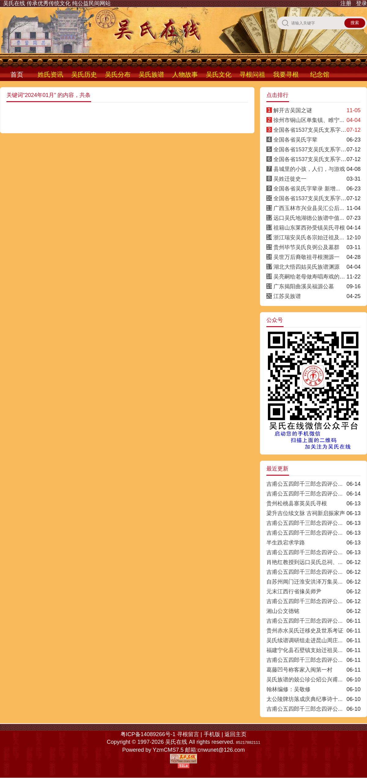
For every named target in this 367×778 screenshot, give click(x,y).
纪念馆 (319, 74)
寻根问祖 (252, 74)
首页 (16, 74)
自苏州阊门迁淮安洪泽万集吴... (304, 582)
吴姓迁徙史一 (289, 179)
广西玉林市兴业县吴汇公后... (308, 208)
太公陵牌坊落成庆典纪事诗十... (304, 699)
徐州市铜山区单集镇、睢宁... (308, 120)
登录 (361, 3)
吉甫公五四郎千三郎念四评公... (304, 484)
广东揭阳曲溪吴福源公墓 (303, 286)
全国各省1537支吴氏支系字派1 (311, 130)
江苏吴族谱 (287, 296)
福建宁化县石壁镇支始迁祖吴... (304, 650)
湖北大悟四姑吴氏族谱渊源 (306, 267)
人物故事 (185, 74)
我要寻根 (286, 74)
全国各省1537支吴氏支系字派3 (311, 159)
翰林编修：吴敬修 (288, 689)
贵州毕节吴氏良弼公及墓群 (306, 247)
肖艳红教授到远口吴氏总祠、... (304, 562)
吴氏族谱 (151, 74)
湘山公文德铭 (282, 611)
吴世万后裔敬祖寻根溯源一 (306, 257)
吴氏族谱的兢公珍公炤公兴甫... (304, 680)
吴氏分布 (118, 74)
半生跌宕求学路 (285, 543)
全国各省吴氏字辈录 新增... (306, 189)
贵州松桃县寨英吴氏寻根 (296, 503)
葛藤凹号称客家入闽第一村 (299, 670)
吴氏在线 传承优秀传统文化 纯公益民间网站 (57, 3)
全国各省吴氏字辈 (295, 140)
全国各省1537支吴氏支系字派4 (311, 149)
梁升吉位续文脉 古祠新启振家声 (305, 513)
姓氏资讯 (50, 74)
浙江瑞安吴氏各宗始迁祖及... (308, 237)
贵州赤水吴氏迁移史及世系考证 (304, 631)
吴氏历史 (84, 74)
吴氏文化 (219, 74)
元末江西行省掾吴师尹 (293, 591)
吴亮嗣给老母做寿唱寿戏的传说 (311, 277)
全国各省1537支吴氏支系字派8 (311, 198)
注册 (345, 3)
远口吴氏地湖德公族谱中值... (308, 218)
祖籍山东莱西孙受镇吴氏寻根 (309, 228)
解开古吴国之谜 (292, 110)
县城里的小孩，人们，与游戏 (309, 169)
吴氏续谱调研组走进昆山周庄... (304, 640)
